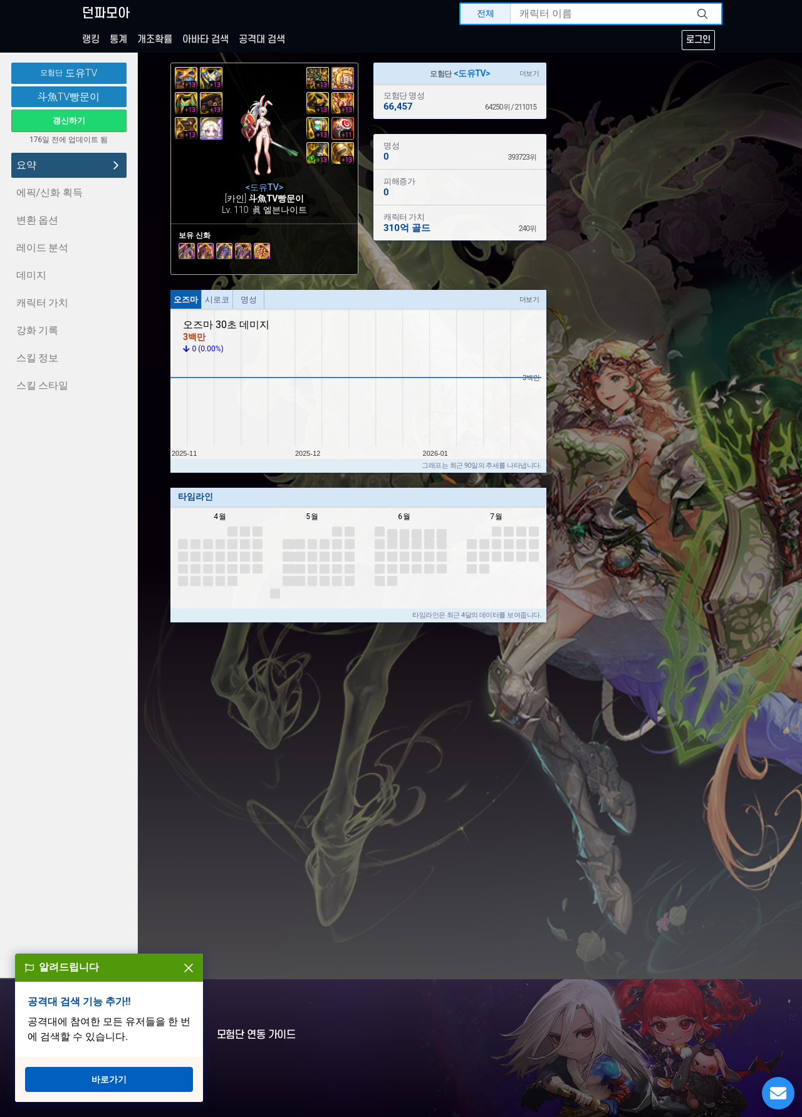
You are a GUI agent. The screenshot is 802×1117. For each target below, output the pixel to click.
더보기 (529, 73)
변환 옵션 (37, 220)
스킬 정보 (37, 358)
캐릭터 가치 (42, 303)
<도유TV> (472, 73)
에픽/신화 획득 (49, 192)
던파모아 (106, 13)
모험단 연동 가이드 (256, 1035)
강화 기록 (37, 330)
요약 (69, 165)
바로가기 (109, 1079)
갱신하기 (69, 120)
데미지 (31, 275)
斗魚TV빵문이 (69, 97)
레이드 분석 (42, 248)
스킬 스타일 (42, 385)
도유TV (69, 73)
